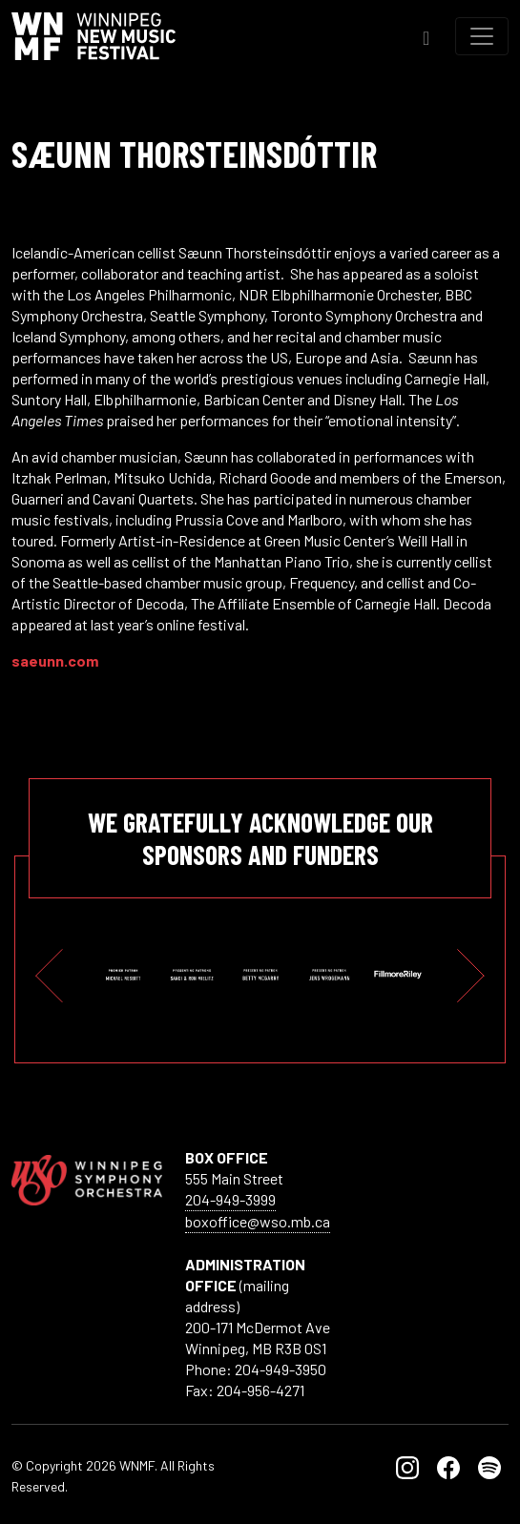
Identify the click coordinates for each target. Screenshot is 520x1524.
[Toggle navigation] (482, 36)
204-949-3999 (230, 1199)
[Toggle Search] (426, 35)
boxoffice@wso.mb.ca (257, 1221)
